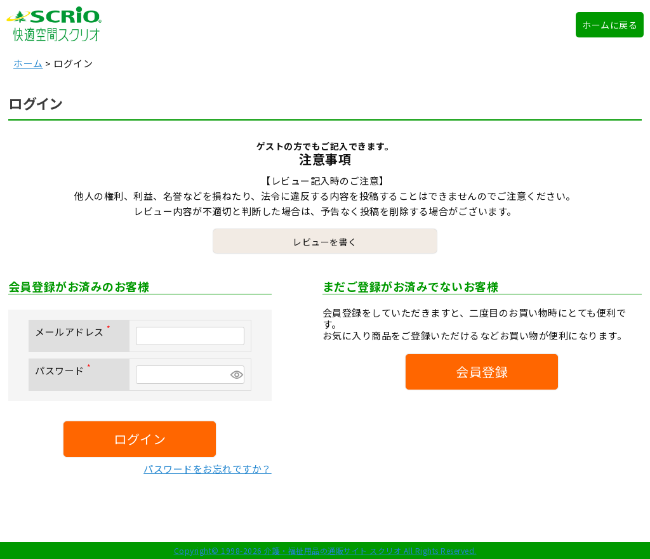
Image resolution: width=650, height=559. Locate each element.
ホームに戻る (609, 24)
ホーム (28, 63)
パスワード (65, 370)
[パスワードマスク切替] (235, 374)
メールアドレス (75, 331)
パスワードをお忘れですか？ (207, 468)
